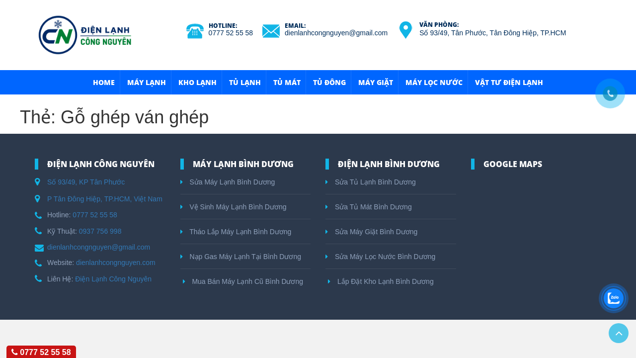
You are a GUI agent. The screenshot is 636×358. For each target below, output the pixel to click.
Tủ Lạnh (245, 82)
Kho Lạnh (197, 82)
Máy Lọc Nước (434, 82)
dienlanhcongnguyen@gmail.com (336, 33)
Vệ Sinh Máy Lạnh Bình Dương (233, 207)
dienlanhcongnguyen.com (116, 263)
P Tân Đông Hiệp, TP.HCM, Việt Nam (104, 199)
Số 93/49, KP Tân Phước (86, 182)
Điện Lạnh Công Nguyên (113, 279)
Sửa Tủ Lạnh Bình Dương (370, 182)
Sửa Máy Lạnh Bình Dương (227, 182)
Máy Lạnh (146, 82)
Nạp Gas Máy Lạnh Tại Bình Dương (241, 257)
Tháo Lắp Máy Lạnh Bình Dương (236, 232)
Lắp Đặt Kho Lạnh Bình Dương (381, 281)
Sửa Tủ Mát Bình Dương (368, 207)
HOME (104, 82)
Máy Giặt (375, 82)
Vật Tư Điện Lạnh (509, 82)
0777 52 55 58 (231, 33)
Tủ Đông (329, 82)
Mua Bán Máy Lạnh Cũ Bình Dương (243, 281)
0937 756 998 (100, 231)
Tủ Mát (287, 82)
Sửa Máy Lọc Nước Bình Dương (380, 257)
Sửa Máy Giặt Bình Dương (371, 232)
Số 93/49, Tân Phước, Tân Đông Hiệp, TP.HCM (492, 33)
